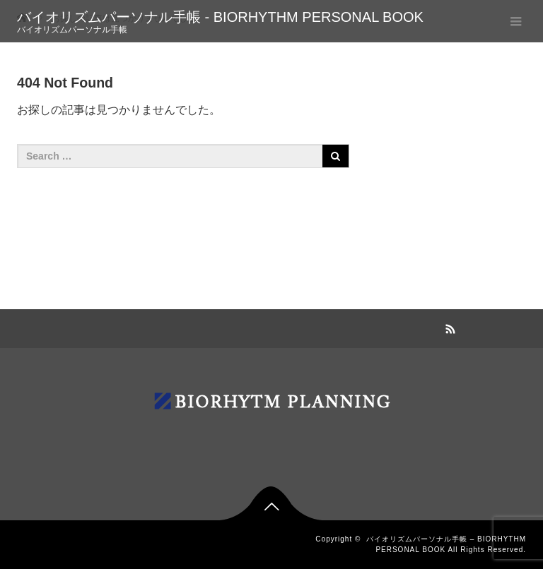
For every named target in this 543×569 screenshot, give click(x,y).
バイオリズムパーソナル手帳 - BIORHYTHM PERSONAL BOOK (220, 17)
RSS (448, 326)
